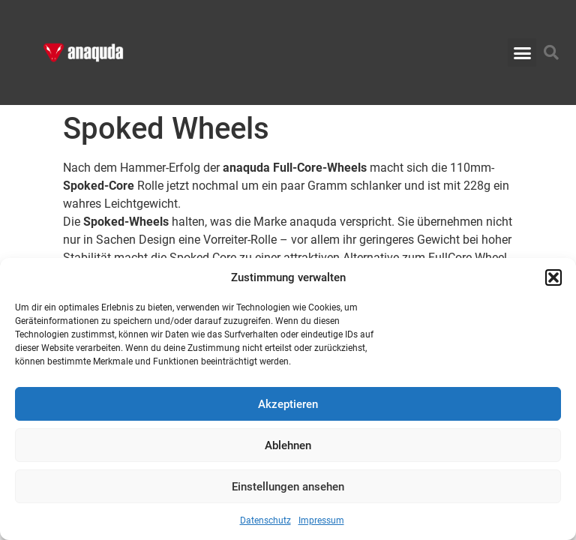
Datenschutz (265, 520)
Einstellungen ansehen (288, 487)
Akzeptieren (288, 404)
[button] (553, 277)
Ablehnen (288, 445)
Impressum (321, 520)
